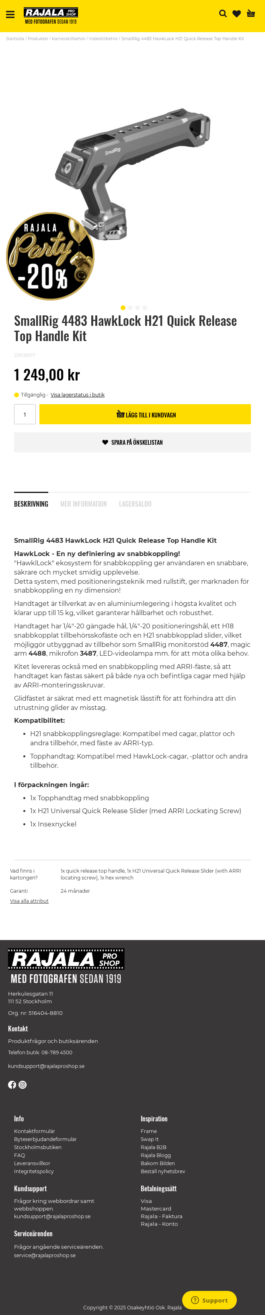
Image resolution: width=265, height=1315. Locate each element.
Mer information (83, 504)
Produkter (38, 38)
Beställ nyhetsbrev (163, 1171)
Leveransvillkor (32, 1163)
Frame (149, 1131)
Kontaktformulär (34, 1131)
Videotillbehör (103, 38)
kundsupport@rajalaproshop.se (46, 1066)
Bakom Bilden (158, 1163)
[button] (121, 307)
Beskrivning (31, 504)
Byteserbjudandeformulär (45, 1139)
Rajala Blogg (156, 1155)
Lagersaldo (135, 504)
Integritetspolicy (34, 1171)
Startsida (15, 38)
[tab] (37, 503)
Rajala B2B (153, 1147)
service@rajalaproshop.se (45, 1255)
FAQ (19, 1155)
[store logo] (54, 16)
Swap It (150, 1139)
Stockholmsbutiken (38, 1147)
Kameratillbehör (68, 38)
